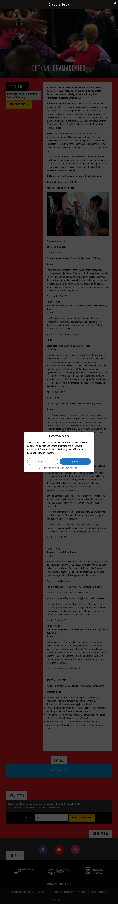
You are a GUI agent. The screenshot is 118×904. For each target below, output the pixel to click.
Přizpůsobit (42, 462)
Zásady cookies (46, 469)
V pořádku (75, 462)
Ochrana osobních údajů (66, 469)
